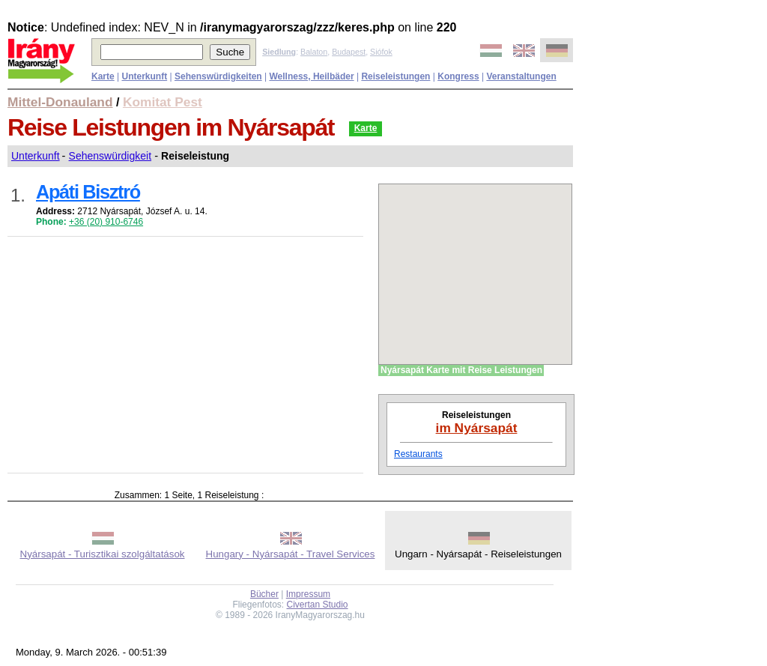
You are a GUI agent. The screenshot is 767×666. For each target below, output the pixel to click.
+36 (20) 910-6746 (106, 222)
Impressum (308, 594)
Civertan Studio (317, 604)
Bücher (264, 594)
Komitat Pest (162, 101)
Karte (366, 128)
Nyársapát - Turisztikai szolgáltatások (102, 554)
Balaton (313, 51)
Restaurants (418, 454)
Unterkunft (35, 156)
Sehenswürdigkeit (110, 156)
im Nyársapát (477, 427)
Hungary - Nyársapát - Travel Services (290, 554)
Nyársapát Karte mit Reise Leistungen (461, 370)
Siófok (381, 51)
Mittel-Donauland (60, 101)
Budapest (349, 51)
